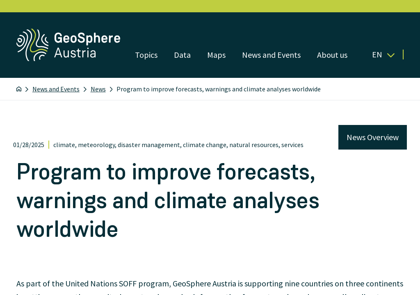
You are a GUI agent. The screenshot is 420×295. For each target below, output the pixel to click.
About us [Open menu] (332, 55)
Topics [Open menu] (146, 55)
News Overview (373, 137)
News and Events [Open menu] (271, 55)
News (98, 89)
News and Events (56, 89)
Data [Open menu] (182, 55)
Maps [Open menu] (216, 55)
